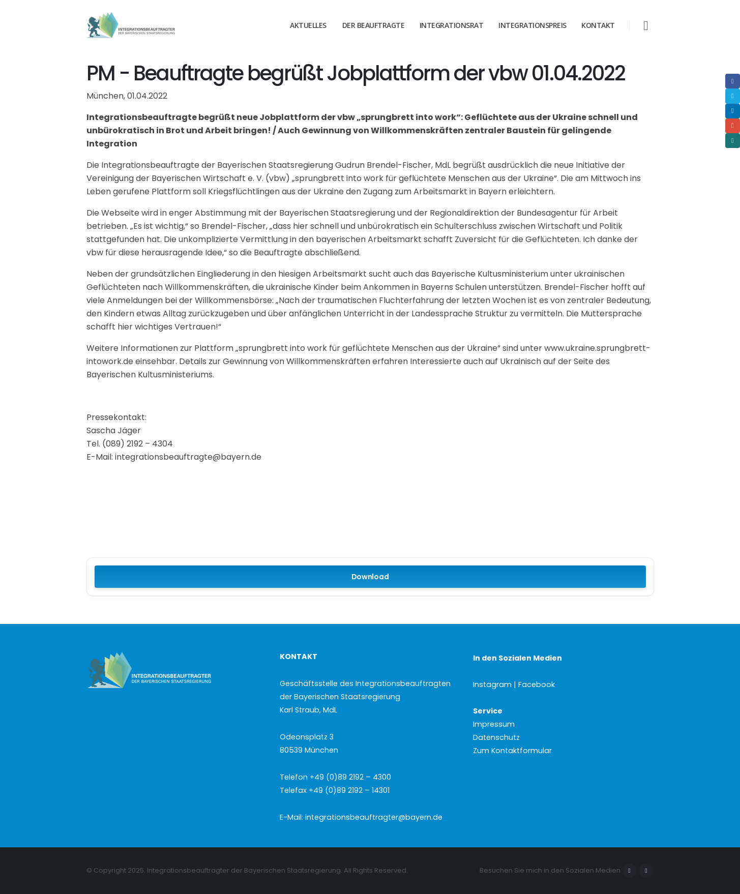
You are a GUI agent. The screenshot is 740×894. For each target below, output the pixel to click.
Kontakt (598, 25)
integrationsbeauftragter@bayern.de (373, 817)
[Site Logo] (150, 25)
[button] (646, 26)
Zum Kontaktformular (512, 751)
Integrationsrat (452, 25)
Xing (732, 140)
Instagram (646, 870)
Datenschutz (496, 737)
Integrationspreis (532, 25)
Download (370, 577)
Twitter (732, 95)
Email (732, 125)
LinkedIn (732, 111)
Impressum (494, 724)
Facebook (630, 870)
